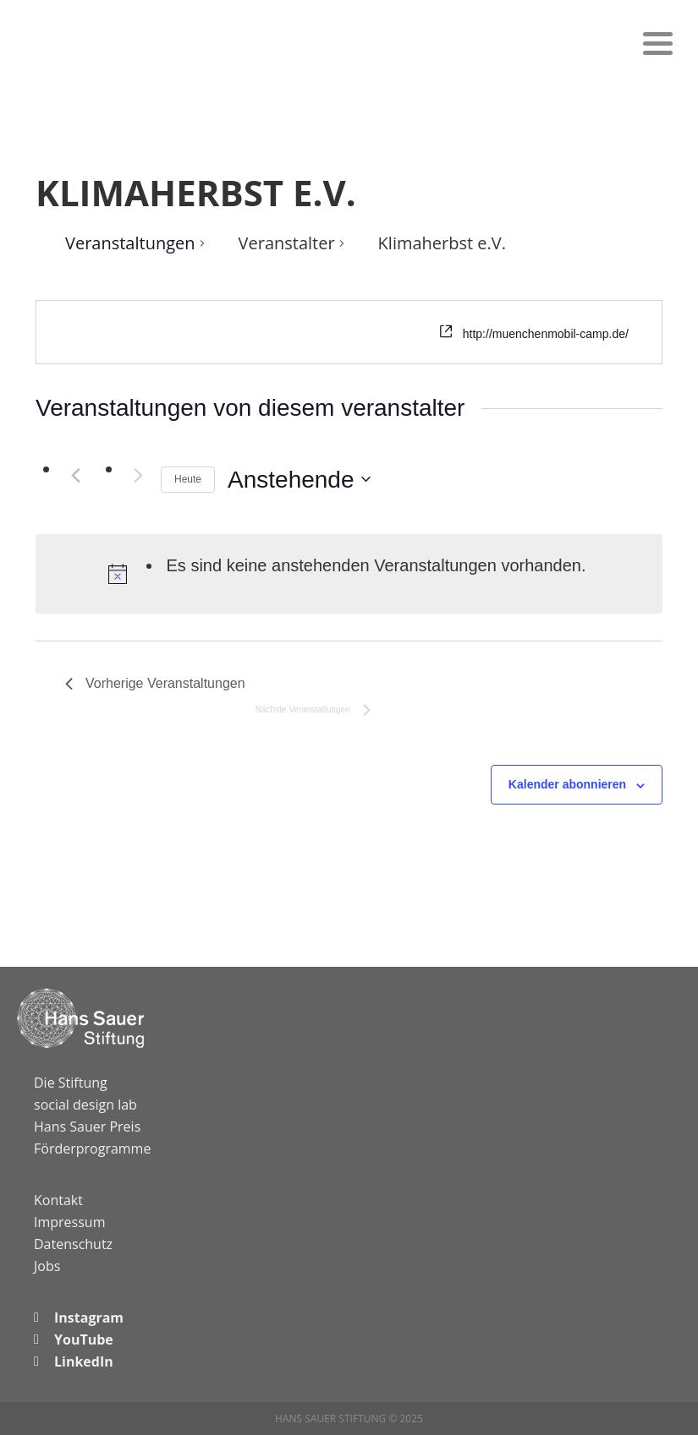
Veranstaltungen (130, 243)
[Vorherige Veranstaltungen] (75, 476)
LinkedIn (83, 1361)
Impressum (69, 1222)
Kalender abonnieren (567, 784)
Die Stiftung (70, 1082)
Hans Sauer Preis (87, 1126)
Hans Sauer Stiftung (101, 38)
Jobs (47, 1266)
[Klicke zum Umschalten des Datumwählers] (299, 480)
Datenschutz (73, 1244)
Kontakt (58, 1200)
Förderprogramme (92, 1148)
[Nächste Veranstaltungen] (138, 476)
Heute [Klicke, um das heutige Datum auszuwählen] (187, 479)
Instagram (89, 1317)
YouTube (83, 1339)
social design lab (85, 1104)
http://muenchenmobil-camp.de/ (546, 334)
